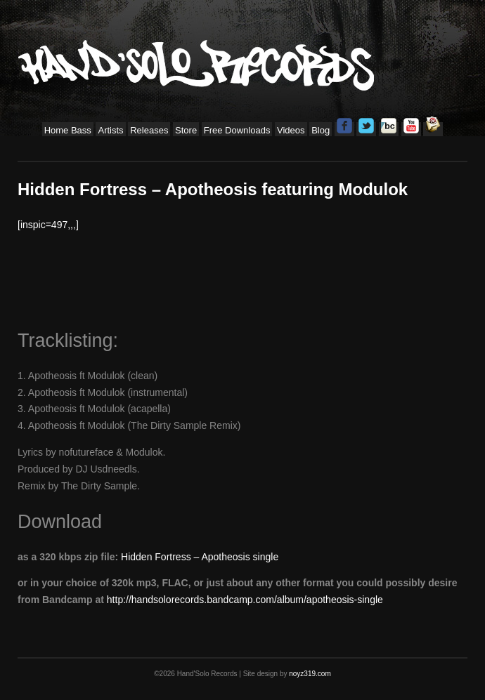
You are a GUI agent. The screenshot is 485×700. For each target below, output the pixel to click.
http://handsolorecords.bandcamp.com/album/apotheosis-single (245, 599)
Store (186, 130)
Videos (291, 130)
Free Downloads (237, 130)
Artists (110, 130)
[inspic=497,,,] (48, 224)
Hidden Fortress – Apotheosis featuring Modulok (213, 189)
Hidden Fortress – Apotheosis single (199, 556)
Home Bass (67, 130)
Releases (149, 130)
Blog (320, 130)
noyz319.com (309, 674)
